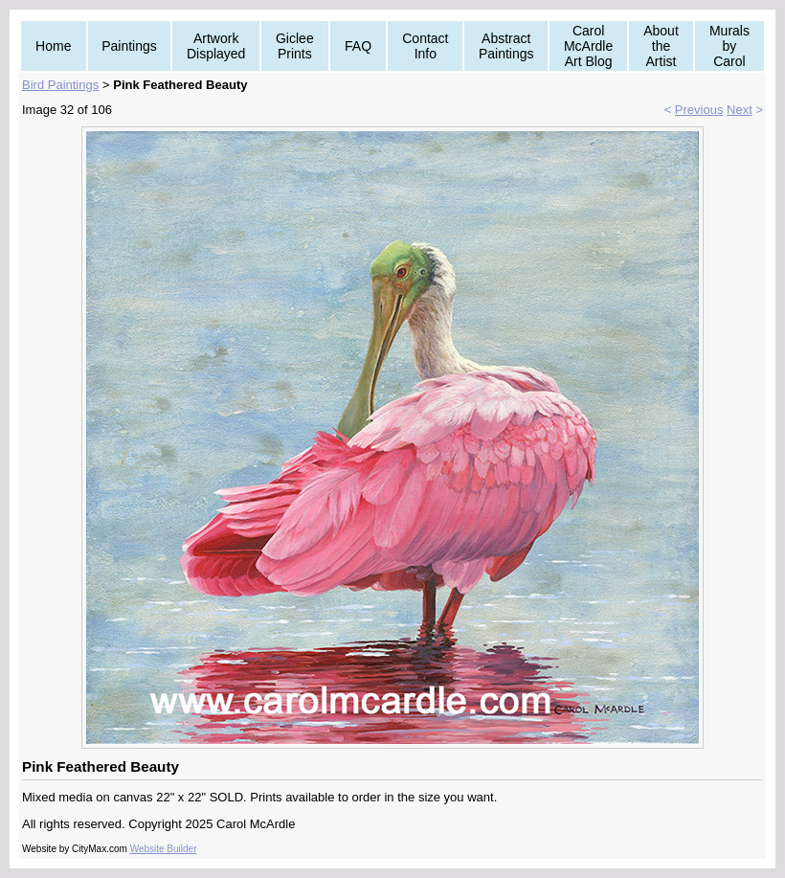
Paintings (129, 46)
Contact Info (425, 46)
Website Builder (163, 849)
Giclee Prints (295, 46)
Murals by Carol (729, 46)
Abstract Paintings (506, 46)
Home (53, 46)
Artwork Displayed (216, 46)
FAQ (358, 46)
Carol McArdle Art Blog (588, 46)
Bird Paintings (60, 85)
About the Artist (661, 46)
